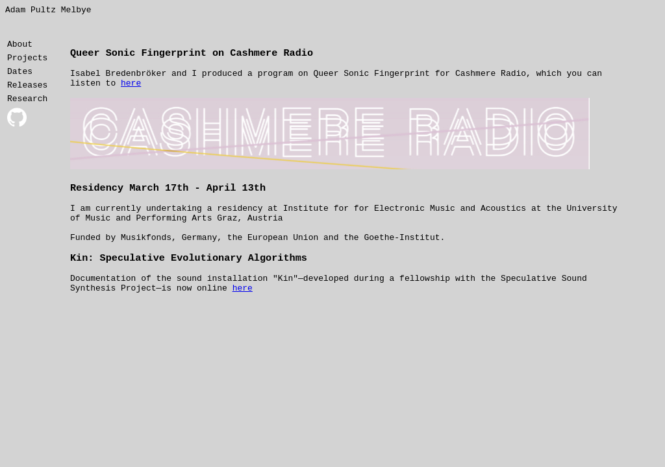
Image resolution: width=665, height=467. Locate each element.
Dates (19, 76)
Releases (27, 92)
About (19, 45)
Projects (27, 61)
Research (27, 108)
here (131, 87)
